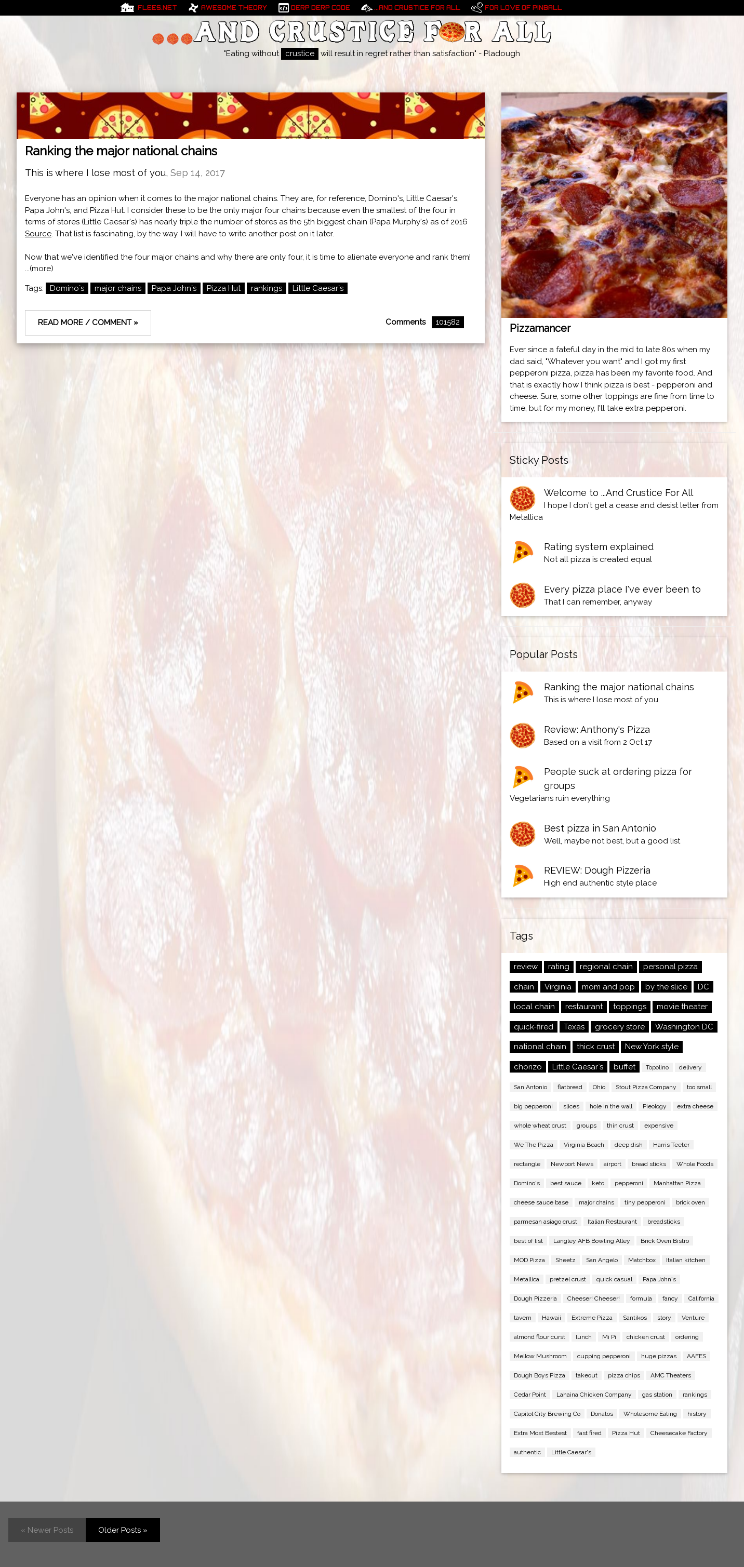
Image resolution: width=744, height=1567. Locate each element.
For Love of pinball (523, 7)
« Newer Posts (47, 1530)
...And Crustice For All (417, 7)
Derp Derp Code (320, 7)
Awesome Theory (234, 7)
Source (38, 233)
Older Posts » (123, 1530)
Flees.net (157, 7)
